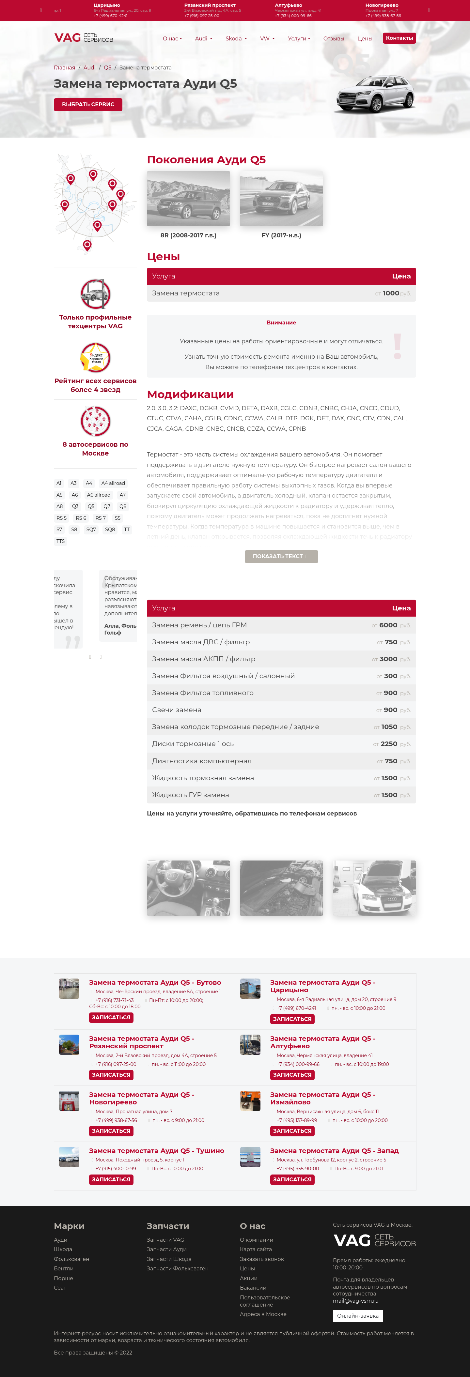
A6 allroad (99, 495)
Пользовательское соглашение (265, 1301)
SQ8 (110, 529)
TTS (60, 541)
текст (281, 556)
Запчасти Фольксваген (178, 1268)
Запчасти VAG (165, 1240)
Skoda (234, 39)
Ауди (60, 1240)
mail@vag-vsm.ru (356, 1301)
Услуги (297, 39)
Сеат (60, 1288)
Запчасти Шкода (169, 1259)
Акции (249, 1278)
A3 (73, 483)
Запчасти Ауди (167, 1249)
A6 (75, 495)
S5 (117, 518)
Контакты (399, 38)
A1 (58, 483)
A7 (123, 495)
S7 (59, 529)
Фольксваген (71, 1259)
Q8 (122, 506)
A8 (59, 506)
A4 (89, 483)
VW (265, 39)
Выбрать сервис (88, 104)
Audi (202, 39)
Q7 (106, 506)
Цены (364, 39)
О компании (257, 1240)
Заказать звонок (262, 1259)
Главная (64, 68)
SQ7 (91, 529)
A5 (59, 495)
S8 (74, 529)
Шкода (63, 1249)
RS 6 (81, 518)
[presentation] (41, 10)
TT (127, 529)
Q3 (75, 506)
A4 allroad (113, 483)
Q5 (107, 68)
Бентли (63, 1268)
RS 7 (100, 518)
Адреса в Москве (263, 1314)
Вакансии (253, 1288)
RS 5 (61, 518)
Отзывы (333, 39)
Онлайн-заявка (358, 1316)
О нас (170, 39)
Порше (63, 1278)
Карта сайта (256, 1249)
